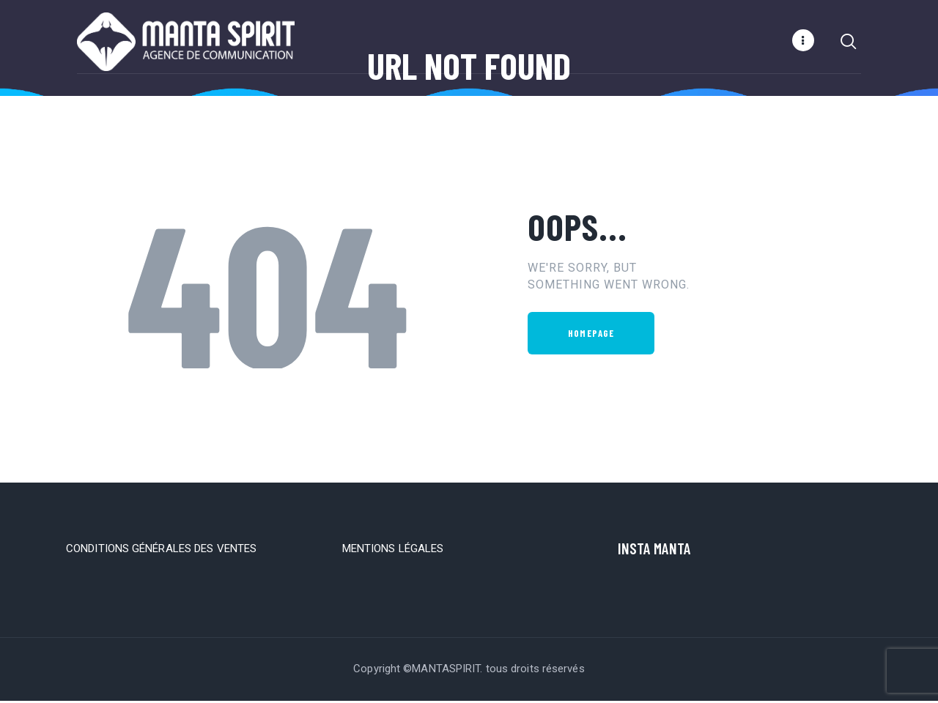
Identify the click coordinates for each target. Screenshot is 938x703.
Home (419, 109)
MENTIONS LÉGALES (393, 550)
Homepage (591, 335)
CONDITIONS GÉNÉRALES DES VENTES (161, 550)
